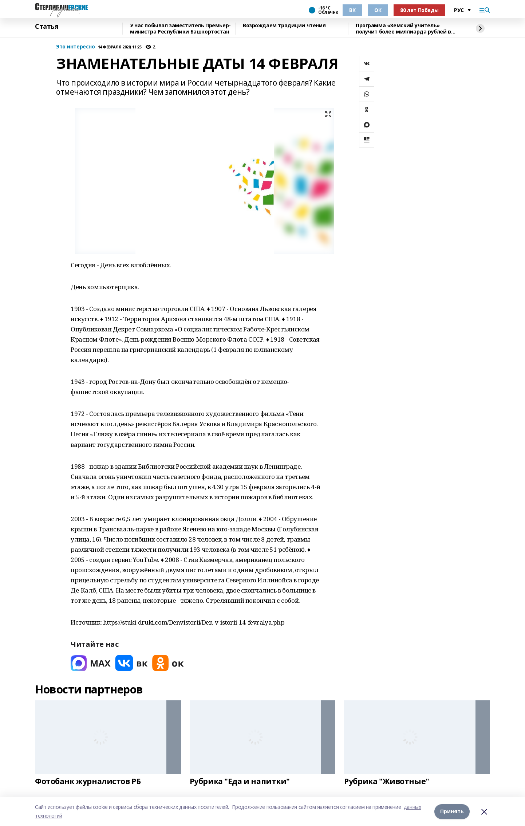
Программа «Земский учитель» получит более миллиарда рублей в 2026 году (403, 29)
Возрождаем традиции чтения (284, 26)
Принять (452, 811)
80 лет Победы (419, 10)
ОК (377, 10)
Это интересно (75, 47)
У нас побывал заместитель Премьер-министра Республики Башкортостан (180, 29)
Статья (46, 27)
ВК (352, 10)
